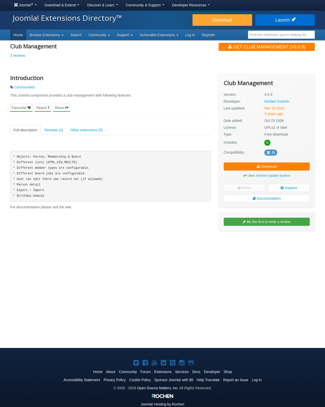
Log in (190, 35)
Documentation (267, 198)
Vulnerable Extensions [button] (159, 35)
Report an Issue (235, 380)
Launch (285, 20)
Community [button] (99, 35)
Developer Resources (191, 5)
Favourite (21, 108)
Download (222, 20)
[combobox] (281, 35)
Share (62, 108)
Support (289, 188)
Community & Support (145, 5)
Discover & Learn (102, 5)
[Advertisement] (267, 267)
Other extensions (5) (86, 130)
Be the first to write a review (266, 222)
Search (76, 35)
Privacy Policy (115, 380)
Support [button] (125, 35)
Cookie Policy (140, 380)
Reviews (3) (53, 130)
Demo (244, 188)
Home (18, 35)
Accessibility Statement (81, 380)
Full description (25, 130)
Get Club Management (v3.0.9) (266, 46)
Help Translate (208, 380)
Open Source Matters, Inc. (157, 388)
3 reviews (17, 55)
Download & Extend (62, 5)
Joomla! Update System (273, 175)
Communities (24, 87)
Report (42, 108)
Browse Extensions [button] (46, 35)
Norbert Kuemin (276, 101)
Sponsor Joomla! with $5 (173, 380)
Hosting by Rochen (162, 404)
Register (208, 35)
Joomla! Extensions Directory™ (67, 18)
